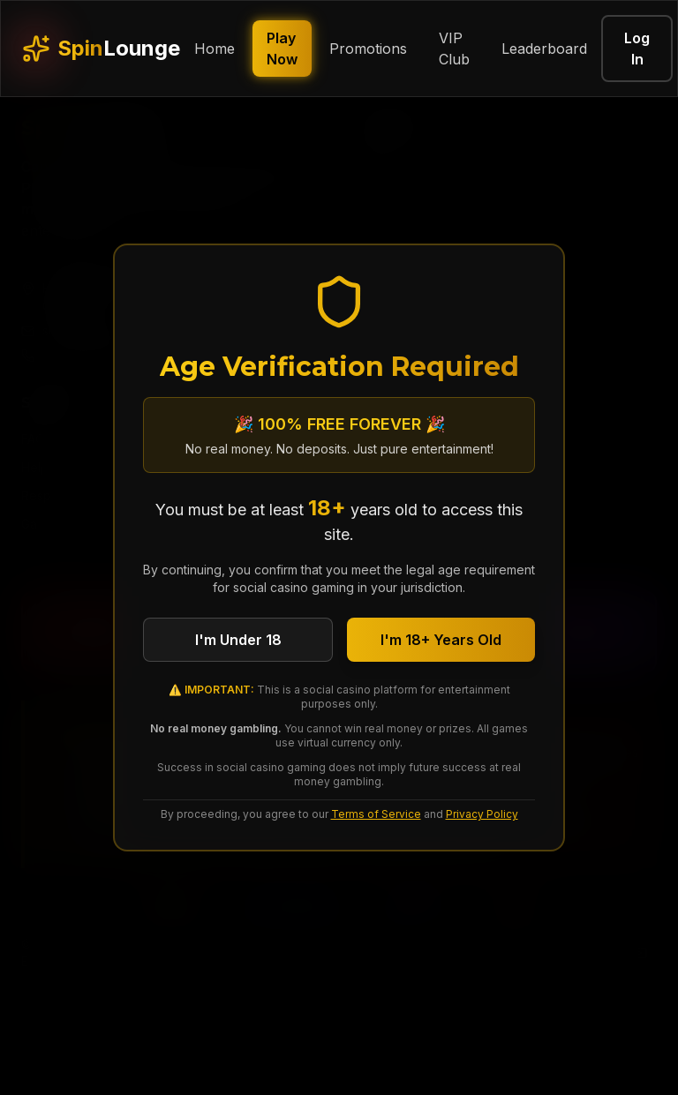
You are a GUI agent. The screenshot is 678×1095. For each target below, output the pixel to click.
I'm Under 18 (238, 640)
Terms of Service (376, 814)
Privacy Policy (482, 814)
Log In (637, 48)
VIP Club (454, 48)
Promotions (368, 48)
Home (214, 48)
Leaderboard (544, 48)
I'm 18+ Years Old (440, 640)
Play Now (282, 48)
